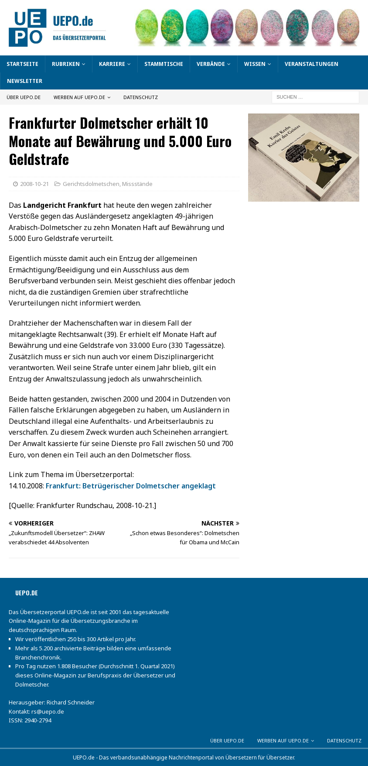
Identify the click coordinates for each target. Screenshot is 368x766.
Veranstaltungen (311, 64)
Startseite (22, 64)
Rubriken (66, 64)
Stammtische (163, 64)
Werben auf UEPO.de (79, 97)
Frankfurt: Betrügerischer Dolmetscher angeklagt (131, 486)
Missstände (137, 184)
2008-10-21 (34, 184)
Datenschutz (140, 97)
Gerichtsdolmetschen (91, 184)
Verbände (211, 64)
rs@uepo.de (47, 711)
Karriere (112, 64)
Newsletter (24, 81)
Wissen (255, 64)
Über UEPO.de (24, 97)
